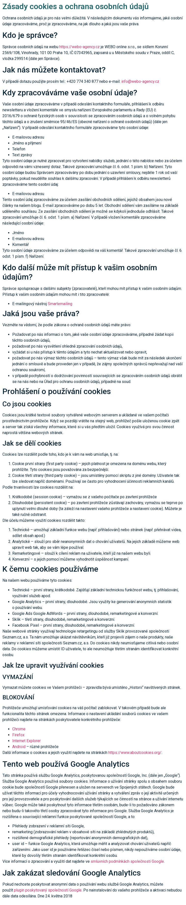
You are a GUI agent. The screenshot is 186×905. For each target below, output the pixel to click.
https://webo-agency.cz (80, 46)
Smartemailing (60, 303)
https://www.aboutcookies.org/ (134, 752)
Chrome (18, 729)
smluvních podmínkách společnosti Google (127, 861)
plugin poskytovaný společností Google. (48, 890)
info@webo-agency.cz (140, 81)
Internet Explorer (26, 740)
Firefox (18, 735)
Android (18, 746)
